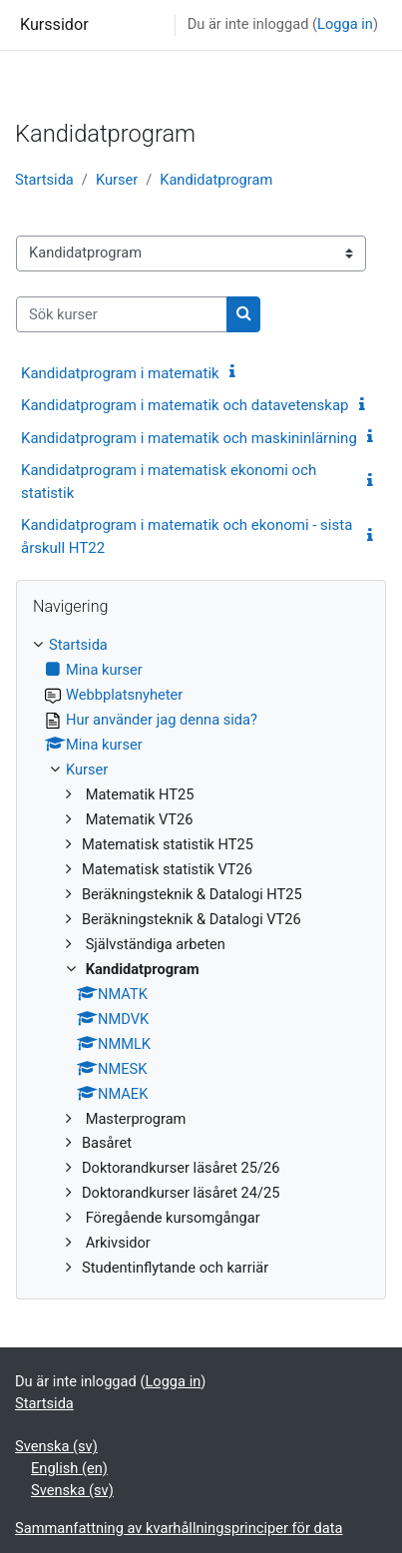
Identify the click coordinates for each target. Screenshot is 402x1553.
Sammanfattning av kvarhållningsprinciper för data (178, 1528)
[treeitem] (201, 957)
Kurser (117, 180)
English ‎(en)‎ (69, 1468)
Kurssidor (54, 24)
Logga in (345, 24)
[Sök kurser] (121, 314)
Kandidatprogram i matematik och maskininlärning (189, 438)
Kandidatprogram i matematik (120, 373)
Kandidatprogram (216, 180)
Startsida (44, 180)
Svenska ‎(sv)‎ (56, 1446)
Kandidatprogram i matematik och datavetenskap (185, 405)
